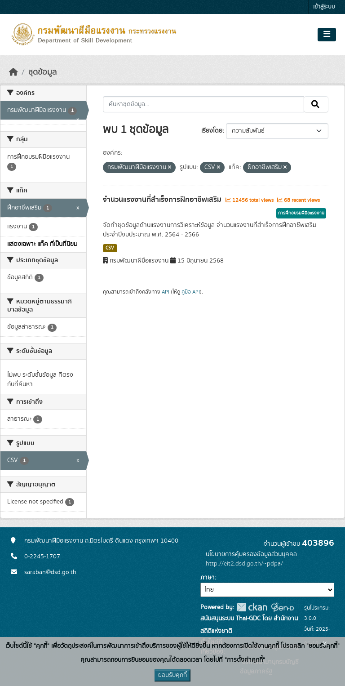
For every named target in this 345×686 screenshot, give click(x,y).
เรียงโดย (211, 130)
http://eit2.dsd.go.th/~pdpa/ (244, 563)
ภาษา (207, 577)
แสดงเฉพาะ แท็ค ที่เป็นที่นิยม (42, 244)
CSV (110, 248)
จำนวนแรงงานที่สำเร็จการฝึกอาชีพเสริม (163, 199)
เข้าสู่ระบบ (324, 7)
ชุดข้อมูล (42, 72)
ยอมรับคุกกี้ (172, 675)
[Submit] (316, 104)
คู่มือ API (190, 292)
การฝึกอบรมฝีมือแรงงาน (301, 213)
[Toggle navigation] (327, 34)
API (165, 292)
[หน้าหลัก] (13, 72)
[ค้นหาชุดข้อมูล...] (204, 104)
